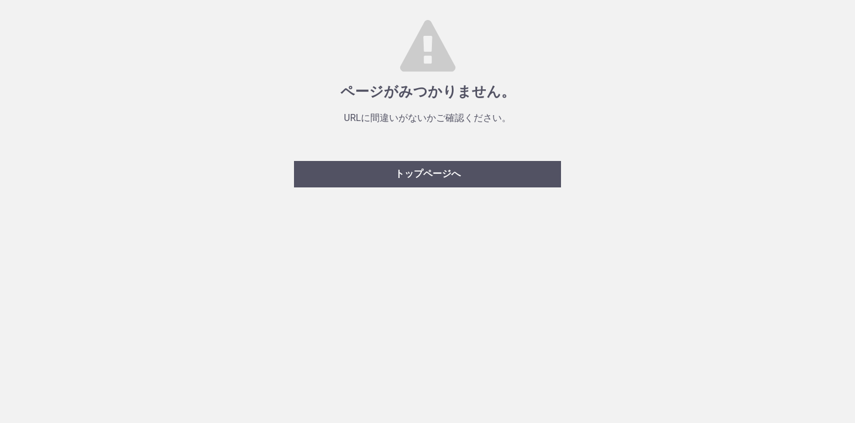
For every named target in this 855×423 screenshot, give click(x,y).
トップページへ (428, 173)
